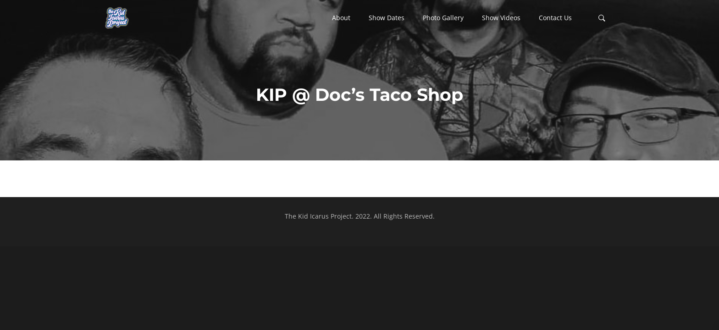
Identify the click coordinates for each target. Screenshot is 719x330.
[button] (341, 18)
